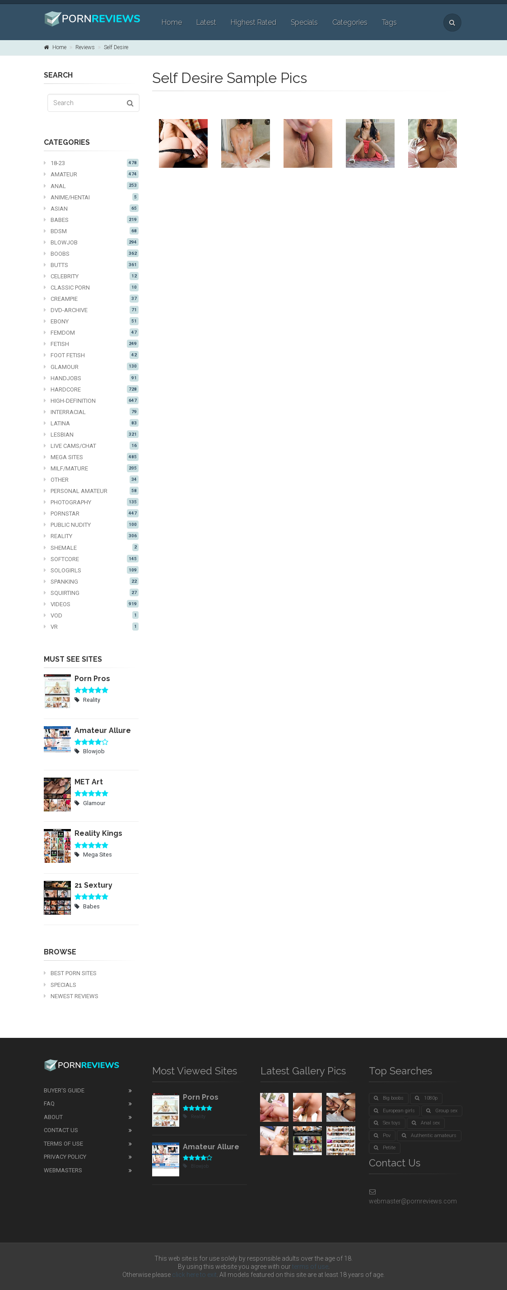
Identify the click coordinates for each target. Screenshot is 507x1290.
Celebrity (91, 276)
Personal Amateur (91, 491)
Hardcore (91, 389)
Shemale (91, 548)
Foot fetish (91, 355)
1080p (426, 1098)
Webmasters (63, 1170)
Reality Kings (98, 833)
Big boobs (389, 1098)
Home (172, 22)
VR (91, 626)
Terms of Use (63, 1143)
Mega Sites (91, 457)
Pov (382, 1135)
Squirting (91, 593)
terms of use (310, 1266)
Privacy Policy (65, 1156)
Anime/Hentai (91, 197)
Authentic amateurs (429, 1135)
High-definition (91, 400)
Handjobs (91, 378)
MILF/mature (91, 468)
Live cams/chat (91, 446)
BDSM (91, 231)
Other (91, 479)
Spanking (91, 581)
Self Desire (116, 47)
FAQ (49, 1103)
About (53, 1117)
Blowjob (91, 242)
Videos (91, 604)
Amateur (91, 174)
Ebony (91, 321)
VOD (91, 615)
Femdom (91, 332)
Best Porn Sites (70, 973)
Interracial (91, 412)
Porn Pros (92, 678)
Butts (91, 265)
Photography (91, 502)
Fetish (91, 344)
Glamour (91, 367)
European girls (394, 1111)
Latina (91, 423)
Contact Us (61, 1130)
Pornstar (91, 513)
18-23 (91, 163)
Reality (91, 536)
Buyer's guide (64, 1090)
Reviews (85, 47)
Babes (91, 220)
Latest (206, 22)
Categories (349, 22)
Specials (304, 22)
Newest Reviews (71, 996)
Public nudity (91, 525)
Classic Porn (91, 287)
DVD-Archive (91, 310)
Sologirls (91, 570)
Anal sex (426, 1123)
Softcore (91, 559)
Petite (384, 1148)
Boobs (91, 253)
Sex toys (387, 1123)
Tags (389, 22)
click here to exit (194, 1274)
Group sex (441, 1111)
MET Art (88, 782)
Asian (91, 208)
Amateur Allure (102, 730)
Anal (91, 186)
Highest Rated (253, 22)
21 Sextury (93, 885)
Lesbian (91, 434)
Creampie (91, 299)
